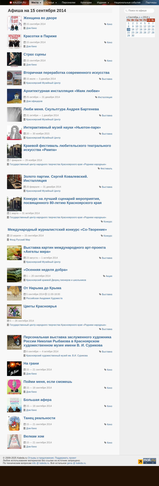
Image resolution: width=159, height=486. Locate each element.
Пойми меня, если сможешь (48, 382)
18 (141, 29)
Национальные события (127, 2)
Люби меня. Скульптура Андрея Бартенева (61, 109)
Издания (102, 2)
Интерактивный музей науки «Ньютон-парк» (62, 127)
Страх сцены (35, 54)
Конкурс (108, 221)
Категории (86, 2)
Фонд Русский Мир (20, 239)
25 (141, 32)
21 (153, 29)
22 (128, 32)
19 (145, 29)
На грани (31, 363)
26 (145, 32)
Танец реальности (39, 418)
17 (137, 29)
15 (128, 29)
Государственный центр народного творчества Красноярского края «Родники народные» (58, 164)
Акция (109, 276)
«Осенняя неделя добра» (46, 270)
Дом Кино (31, 28)
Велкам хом (34, 436)
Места (35, 2)
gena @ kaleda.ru (76, 463)
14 (153, 26)
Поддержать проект (65, 458)
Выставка (107, 79)
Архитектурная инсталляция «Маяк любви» (62, 91)
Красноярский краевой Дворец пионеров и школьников (56, 280)
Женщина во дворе (40, 18)
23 (133, 32)
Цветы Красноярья (40, 306)
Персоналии (68, 2)
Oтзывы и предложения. (41, 458)
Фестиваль (106, 168)
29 (128, 35)
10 (137, 26)
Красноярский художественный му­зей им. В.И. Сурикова (57, 355)
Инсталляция (105, 97)
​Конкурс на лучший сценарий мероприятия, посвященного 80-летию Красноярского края (63, 201)
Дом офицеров (34, 101)
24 (137, 32)
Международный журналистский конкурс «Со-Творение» (57, 229)
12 (145, 26)
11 (141, 26)
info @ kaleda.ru (40, 463)
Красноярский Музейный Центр (43, 83)
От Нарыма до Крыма (42, 288)
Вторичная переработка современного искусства (67, 73)
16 (133, 29)
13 (149, 26)
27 (149, 32)
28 (153, 32)
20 (149, 29)
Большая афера (38, 400)
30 (133, 35)
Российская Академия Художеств (44, 298)
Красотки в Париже (40, 36)
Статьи (50, 2)
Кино (109, 24)
